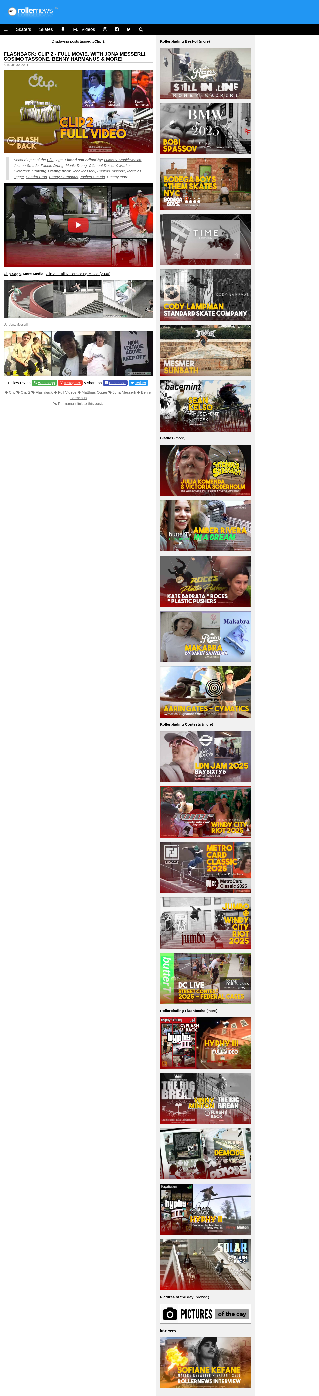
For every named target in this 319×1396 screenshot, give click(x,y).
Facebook (117, 383)
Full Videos (84, 29)
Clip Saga (12, 274)
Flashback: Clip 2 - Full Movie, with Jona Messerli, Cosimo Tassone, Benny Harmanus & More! (75, 56)
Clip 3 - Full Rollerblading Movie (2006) (78, 274)
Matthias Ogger (94, 392)
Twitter (140, 383)
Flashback (44, 392)
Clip (50, 160)
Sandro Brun (36, 177)
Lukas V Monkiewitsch (122, 160)
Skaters (23, 29)
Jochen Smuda (26, 165)
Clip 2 (25, 392)
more (204, 41)
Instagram (72, 383)
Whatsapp (46, 383)
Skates (46, 29)
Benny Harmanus (63, 177)
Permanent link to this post (80, 403)
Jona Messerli (83, 171)
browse (202, 1297)
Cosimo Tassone (111, 171)
